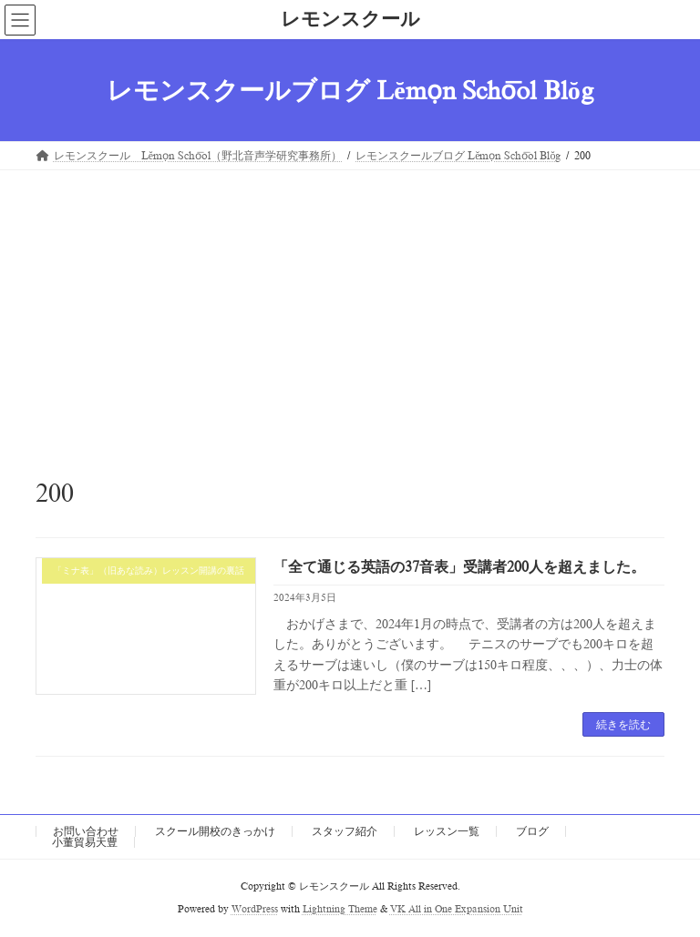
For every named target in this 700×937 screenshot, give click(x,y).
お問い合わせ (85, 831)
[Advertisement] (350, 306)
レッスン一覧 (446, 831)
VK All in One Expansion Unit (456, 909)
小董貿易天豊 (85, 842)
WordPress (255, 909)
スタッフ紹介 (344, 831)
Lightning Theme (340, 909)
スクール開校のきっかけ (215, 831)
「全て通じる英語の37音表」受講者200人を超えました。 (459, 567)
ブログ (532, 831)
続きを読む (623, 724)
